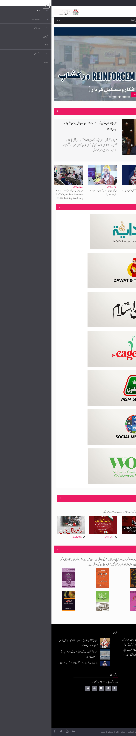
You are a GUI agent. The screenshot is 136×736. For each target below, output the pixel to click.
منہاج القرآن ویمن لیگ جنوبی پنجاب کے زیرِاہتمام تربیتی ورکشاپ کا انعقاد (100, 20)
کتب (115, 702)
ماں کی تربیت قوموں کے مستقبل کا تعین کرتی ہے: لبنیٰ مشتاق (26, 663)
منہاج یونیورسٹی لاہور (110, 721)
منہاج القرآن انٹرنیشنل (109, 683)
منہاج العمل (113, 715)
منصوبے (128, 207)
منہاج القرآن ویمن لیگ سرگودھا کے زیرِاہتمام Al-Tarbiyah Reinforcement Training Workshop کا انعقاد (18, 194)
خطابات (114, 709)
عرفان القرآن (112, 696)
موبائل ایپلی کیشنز (111, 690)
